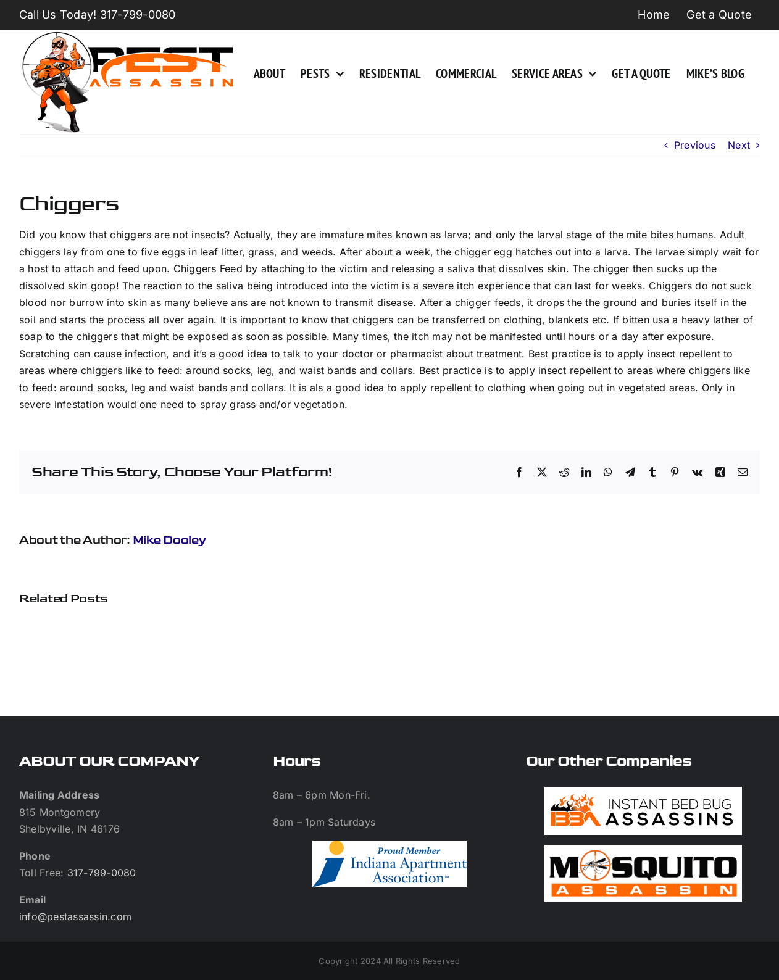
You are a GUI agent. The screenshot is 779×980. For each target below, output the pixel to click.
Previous (694, 145)
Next (739, 145)
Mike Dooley (169, 540)
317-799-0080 (101, 872)
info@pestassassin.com (75, 916)
